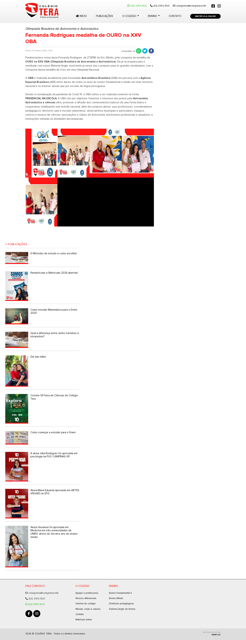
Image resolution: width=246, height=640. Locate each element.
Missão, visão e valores (88, 609)
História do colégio (86, 603)
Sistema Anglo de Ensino (122, 609)
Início (81, 16)
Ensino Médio (116, 598)
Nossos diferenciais (86, 598)
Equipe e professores (87, 593)
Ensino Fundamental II (120, 593)
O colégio (129, 16)
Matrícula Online (205, 16)
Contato (175, 16)
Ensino (152, 16)
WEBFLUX (216, 635)
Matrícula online (84, 619)
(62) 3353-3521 (137, 5)
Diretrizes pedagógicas (121, 603)
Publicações (104, 16)
